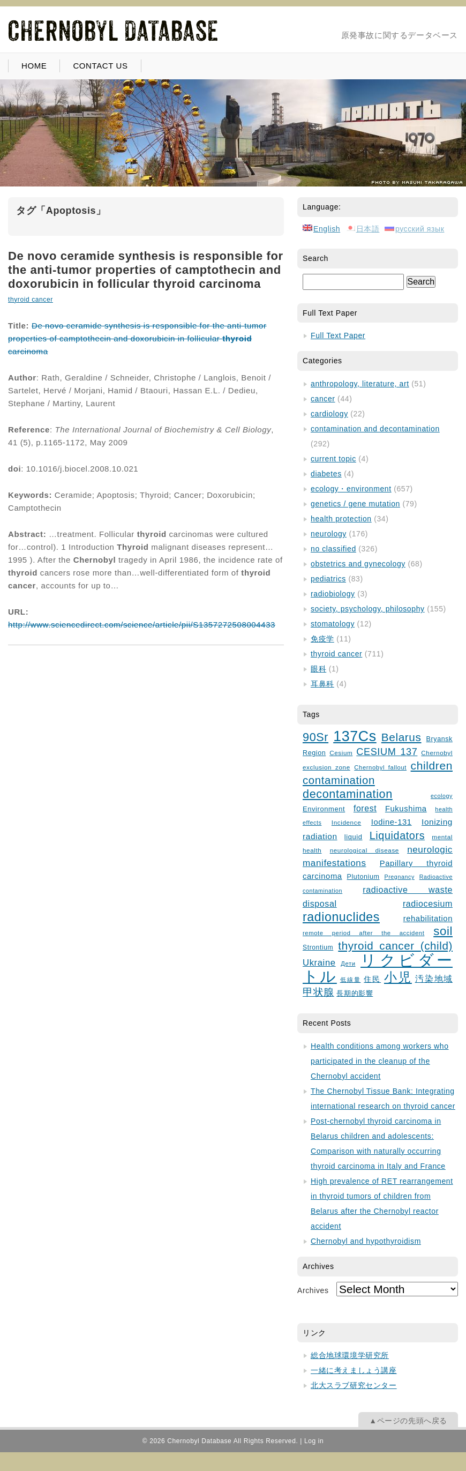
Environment (324, 809)
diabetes (326, 473)
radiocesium (428, 903)
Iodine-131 (391, 822)
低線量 (350, 979)
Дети (348, 963)
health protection (341, 518)
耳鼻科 (322, 684)
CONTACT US (100, 65)
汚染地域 (434, 978)
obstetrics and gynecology (358, 563)
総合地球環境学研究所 (350, 1355)
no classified (333, 548)
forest (365, 808)
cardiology (329, 413)
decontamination (348, 794)
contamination (339, 780)
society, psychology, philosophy (368, 608)
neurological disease (364, 850)
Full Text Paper (338, 335)
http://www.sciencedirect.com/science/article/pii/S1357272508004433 (141, 624)
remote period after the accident (363, 933)
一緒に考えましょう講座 (354, 1370)
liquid (353, 837)
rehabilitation (428, 918)
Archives (312, 1290)
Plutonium (363, 876)
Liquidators (397, 835)
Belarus (401, 737)
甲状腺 (318, 992)
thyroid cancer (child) (395, 945)
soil (443, 931)
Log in (314, 1441)
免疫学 (322, 638)
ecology (442, 796)
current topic (333, 458)
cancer (323, 398)
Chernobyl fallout (380, 767)
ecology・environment (351, 488)
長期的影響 (354, 993)
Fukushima (406, 808)
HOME (34, 65)
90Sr (315, 737)
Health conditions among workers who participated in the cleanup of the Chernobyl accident (380, 1061)
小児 (398, 977)
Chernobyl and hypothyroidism (366, 1241)
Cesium (340, 752)
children (432, 765)
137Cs (355, 736)
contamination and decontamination (375, 428)
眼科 (318, 668)
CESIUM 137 (386, 751)
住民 (372, 979)
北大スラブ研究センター (354, 1385)
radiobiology (333, 593)
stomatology (333, 623)
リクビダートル (378, 968)
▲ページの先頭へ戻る (408, 1420)
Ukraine (319, 963)
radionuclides (341, 917)
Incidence (346, 822)
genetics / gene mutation (355, 503)
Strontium (318, 947)
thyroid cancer (30, 299)
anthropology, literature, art (360, 383)
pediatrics (328, 578)
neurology (329, 533)
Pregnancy (399, 876)
